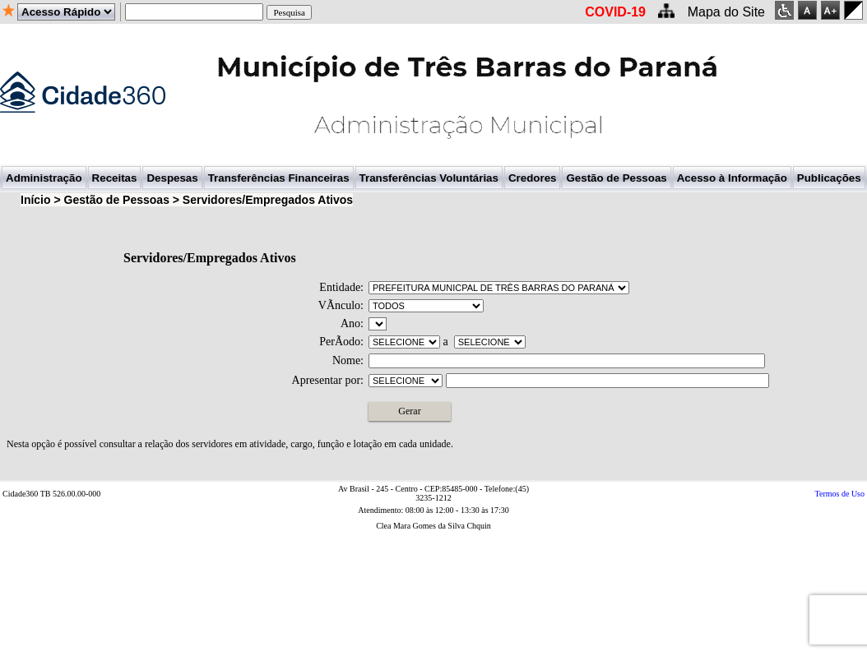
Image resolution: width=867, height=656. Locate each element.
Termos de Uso (840, 493)
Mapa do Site (726, 12)
